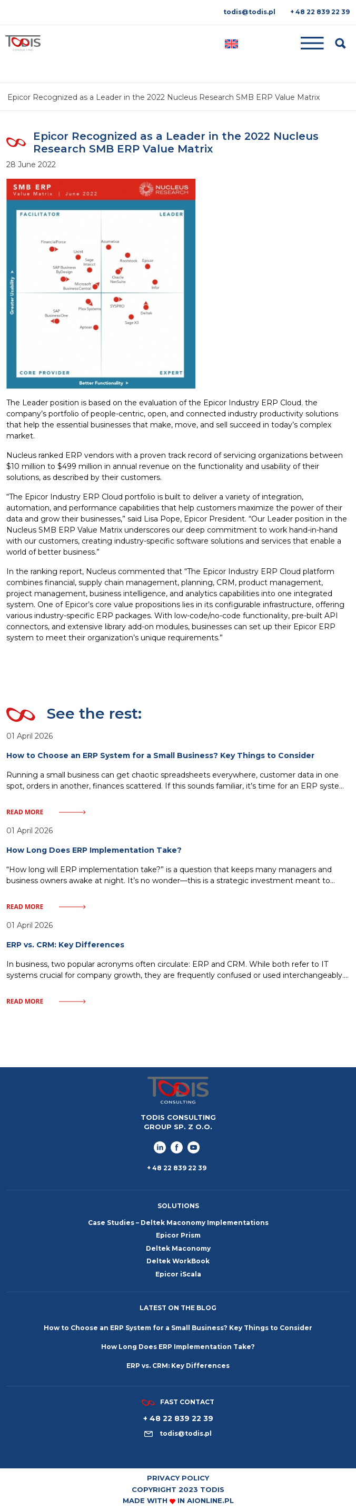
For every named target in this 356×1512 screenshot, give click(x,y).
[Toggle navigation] (287, 43)
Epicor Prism (178, 1235)
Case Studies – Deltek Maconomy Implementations (178, 1223)
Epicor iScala (178, 1274)
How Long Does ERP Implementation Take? (178, 1347)
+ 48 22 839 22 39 (320, 12)
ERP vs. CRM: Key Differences (178, 1366)
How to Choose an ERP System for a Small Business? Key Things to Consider (178, 1328)
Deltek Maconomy (178, 1248)
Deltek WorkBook (178, 1261)
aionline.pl (210, 1500)
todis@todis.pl (249, 12)
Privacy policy (178, 1478)
